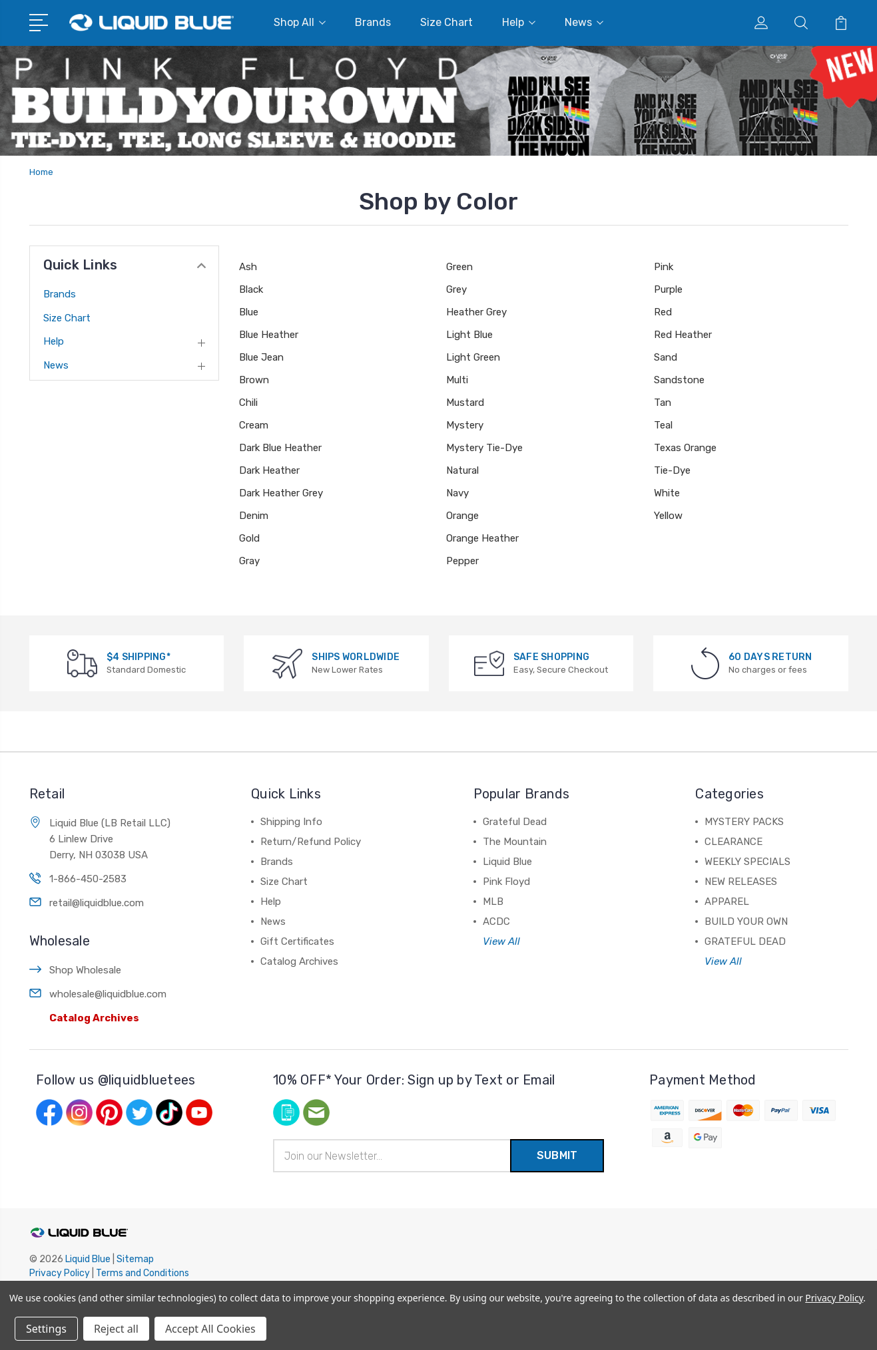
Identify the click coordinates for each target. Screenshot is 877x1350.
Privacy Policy (59, 1273)
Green (459, 267)
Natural (462, 470)
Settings (46, 1328)
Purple (668, 289)
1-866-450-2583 (88, 879)
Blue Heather (268, 335)
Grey (456, 289)
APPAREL (727, 902)
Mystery (464, 425)
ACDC (496, 922)
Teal (663, 425)
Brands (373, 22)
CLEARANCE (733, 842)
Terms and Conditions (142, 1273)
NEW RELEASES (741, 882)
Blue (248, 312)
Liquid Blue (507, 862)
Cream (253, 425)
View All (501, 941)
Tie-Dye (672, 470)
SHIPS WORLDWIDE (356, 657)
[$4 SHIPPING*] (82, 663)
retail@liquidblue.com (96, 903)
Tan (662, 403)
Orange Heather (482, 538)
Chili (248, 403)
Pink (663, 267)
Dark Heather (269, 470)
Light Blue (469, 335)
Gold (249, 538)
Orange (462, 516)
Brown (254, 380)
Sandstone (679, 380)
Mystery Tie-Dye (484, 448)
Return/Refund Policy (310, 842)
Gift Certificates (297, 941)
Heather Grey (476, 312)
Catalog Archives (94, 1018)
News (584, 22)
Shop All (300, 22)
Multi (457, 380)
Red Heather (683, 335)
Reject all (116, 1328)
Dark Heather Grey (281, 493)
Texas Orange (685, 448)
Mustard (465, 403)
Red (663, 312)
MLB (493, 902)
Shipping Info (291, 822)
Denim (253, 516)
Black (251, 289)
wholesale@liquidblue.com (107, 994)
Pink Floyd (506, 882)
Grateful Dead (515, 822)
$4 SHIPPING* (138, 657)
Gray (249, 561)
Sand (665, 357)
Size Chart (446, 22)
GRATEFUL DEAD (745, 941)
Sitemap (135, 1259)
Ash (248, 267)
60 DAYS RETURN (770, 657)
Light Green (473, 357)
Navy (457, 493)
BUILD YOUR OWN (746, 922)
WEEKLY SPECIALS (747, 862)
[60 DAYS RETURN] (705, 663)
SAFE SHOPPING (551, 657)
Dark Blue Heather (280, 448)
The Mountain (515, 842)
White (667, 493)
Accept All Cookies (210, 1328)
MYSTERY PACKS (744, 822)
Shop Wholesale (85, 970)
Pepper (462, 561)
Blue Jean (261, 357)
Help (518, 22)
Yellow (668, 516)
